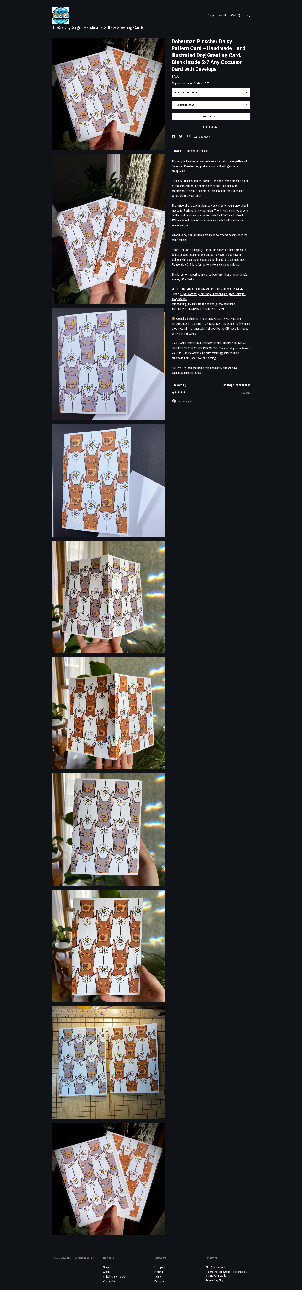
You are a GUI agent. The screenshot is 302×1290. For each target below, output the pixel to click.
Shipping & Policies (197, 151)
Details (177, 151)
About (222, 15)
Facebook (159, 1281)
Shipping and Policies (115, 1276)
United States (194, 83)
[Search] (248, 16)
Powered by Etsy (214, 1280)
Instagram (159, 1267)
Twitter (158, 1276)
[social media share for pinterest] (188, 136)
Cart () (235, 15)
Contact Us (109, 1281)
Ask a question (202, 136)
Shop (211, 15)
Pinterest (159, 1271)
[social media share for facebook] (173, 136)
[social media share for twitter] (181, 136)
